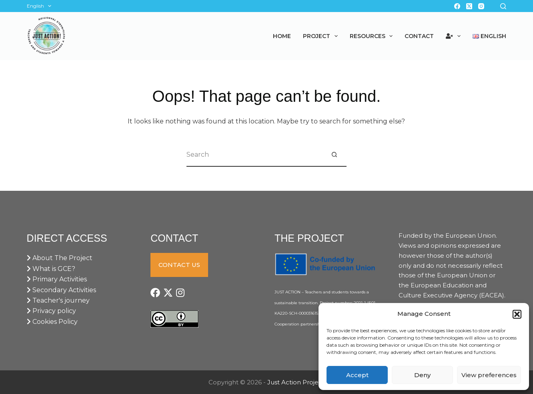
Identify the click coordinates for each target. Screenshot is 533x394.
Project (322, 36)
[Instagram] (481, 6)
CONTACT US (179, 265)
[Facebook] (457, 6)
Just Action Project (296, 382)
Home (282, 36)
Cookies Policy (52, 321)
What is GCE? (51, 269)
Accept (357, 375)
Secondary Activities (61, 290)
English (40, 6)
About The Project (59, 258)
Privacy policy (51, 311)
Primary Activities (57, 279)
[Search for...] (254, 155)
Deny (422, 375)
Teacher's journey (58, 300)
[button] (517, 314)
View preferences (489, 375)
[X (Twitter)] (469, 6)
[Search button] (335, 155)
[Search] (503, 6)
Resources (373, 36)
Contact (419, 36)
